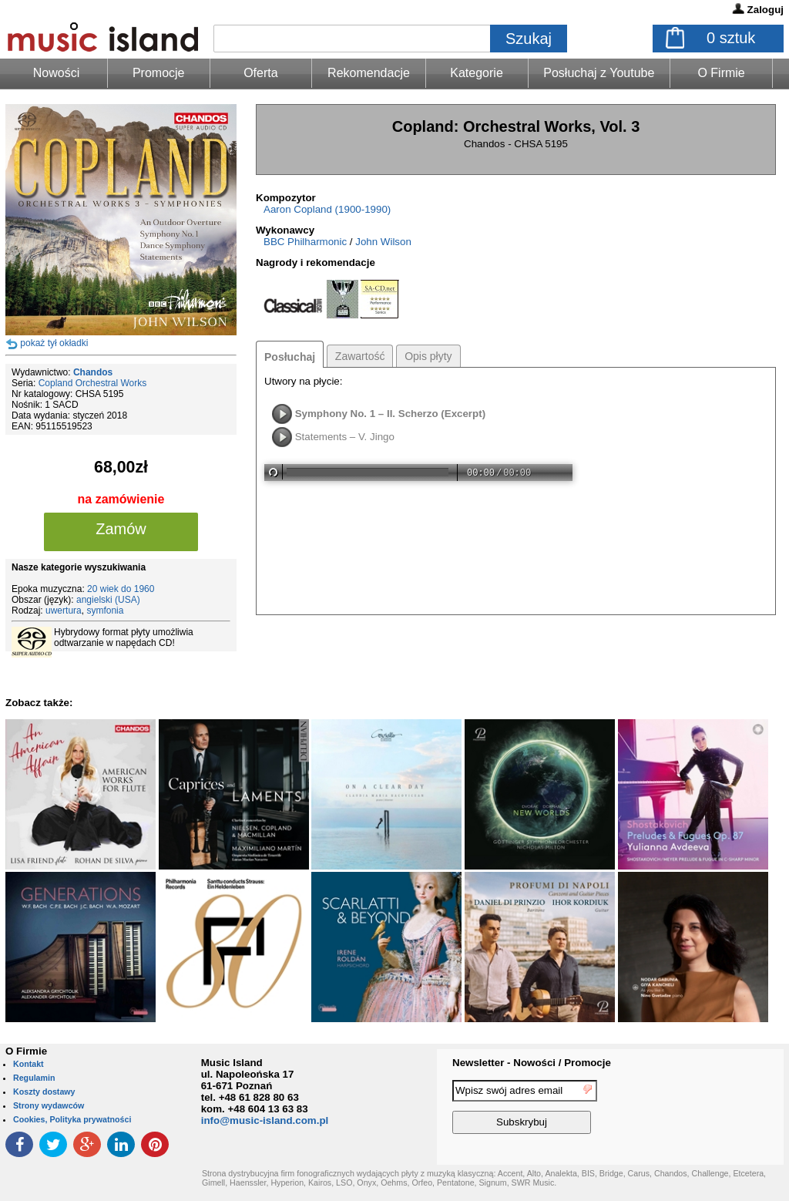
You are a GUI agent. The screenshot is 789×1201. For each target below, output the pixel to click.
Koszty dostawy (44, 1091)
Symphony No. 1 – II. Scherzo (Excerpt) (390, 413)
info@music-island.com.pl (265, 1120)
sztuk (731, 37)
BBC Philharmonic (305, 241)
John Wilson (383, 241)
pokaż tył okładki (54, 343)
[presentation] (720, 1109)
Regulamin (34, 1077)
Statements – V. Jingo (344, 436)
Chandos (92, 372)
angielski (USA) (108, 599)
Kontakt (28, 1063)
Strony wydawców (48, 1105)
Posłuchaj (289, 357)
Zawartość (360, 356)
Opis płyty (428, 356)
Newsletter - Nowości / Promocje (531, 1062)
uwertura (63, 610)
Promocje (159, 72)
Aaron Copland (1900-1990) (327, 209)
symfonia (104, 610)
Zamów (121, 528)
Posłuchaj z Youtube (598, 72)
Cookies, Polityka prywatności (72, 1119)
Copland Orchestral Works (93, 383)
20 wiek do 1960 (120, 589)
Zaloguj (765, 9)
